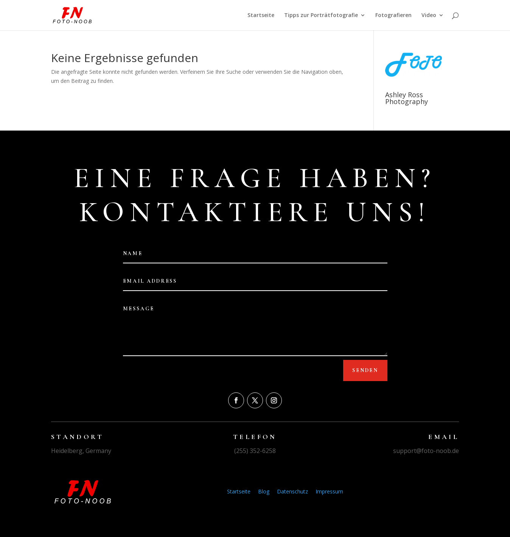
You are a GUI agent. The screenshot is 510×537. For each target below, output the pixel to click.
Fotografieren (393, 15)
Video (428, 15)
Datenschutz (292, 491)
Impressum (329, 491)
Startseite (260, 15)
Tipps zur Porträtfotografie (321, 15)
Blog (263, 491)
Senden (365, 370)
